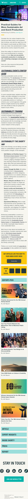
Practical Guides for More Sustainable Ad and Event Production (12, 27)
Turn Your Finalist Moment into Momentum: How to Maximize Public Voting (12, 325)
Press (4, 446)
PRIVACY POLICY (19, 497)
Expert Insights (9, 434)
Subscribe (13, 2)
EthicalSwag (18, 194)
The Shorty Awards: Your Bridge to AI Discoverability (12, 350)
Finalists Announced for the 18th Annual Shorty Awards (13, 301)
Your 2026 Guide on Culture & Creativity (13, 373)
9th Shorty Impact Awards (11, 156)
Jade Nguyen (19, 32)
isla (13, 81)
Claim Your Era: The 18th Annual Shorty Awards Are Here (13, 420)
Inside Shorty (8, 440)
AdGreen (3, 132)
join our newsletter (14, 479)
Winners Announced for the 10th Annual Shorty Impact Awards (13, 396)
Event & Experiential (17, 237)
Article (5, 428)
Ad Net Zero (16, 78)
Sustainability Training (18, 222)
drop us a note (14, 239)
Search (22, 2)
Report (5, 451)
